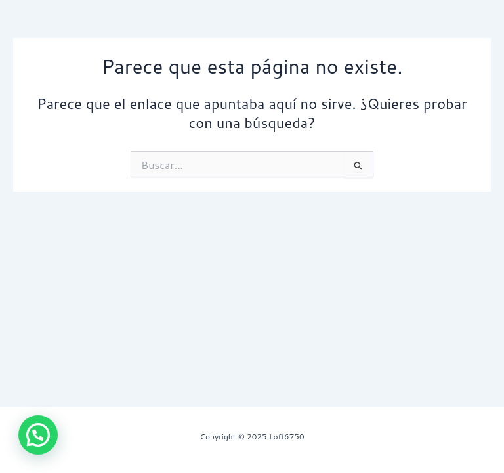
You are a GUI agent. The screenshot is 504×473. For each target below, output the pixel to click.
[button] (38, 435)
